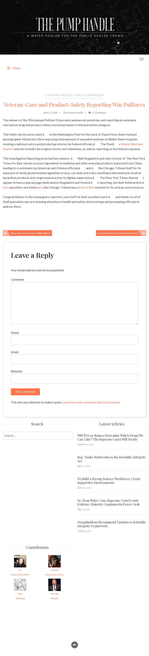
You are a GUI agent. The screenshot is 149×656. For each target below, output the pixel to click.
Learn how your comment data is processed (91, 402)
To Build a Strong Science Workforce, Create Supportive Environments (108, 481)
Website (16, 371)
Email (14, 352)
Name (15, 332)
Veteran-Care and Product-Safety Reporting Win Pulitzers (74, 104)
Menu (13, 68)
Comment (17, 279)
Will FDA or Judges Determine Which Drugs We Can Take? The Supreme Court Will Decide (110, 437)
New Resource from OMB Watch (31, 233)
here (6, 187)
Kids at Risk (86, 187)
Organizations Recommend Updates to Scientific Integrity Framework (111, 524)
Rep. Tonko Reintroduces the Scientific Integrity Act (111, 459)
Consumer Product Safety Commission (74, 95)
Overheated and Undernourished (117, 233)
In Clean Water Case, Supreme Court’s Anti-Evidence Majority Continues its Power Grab (108, 502)
